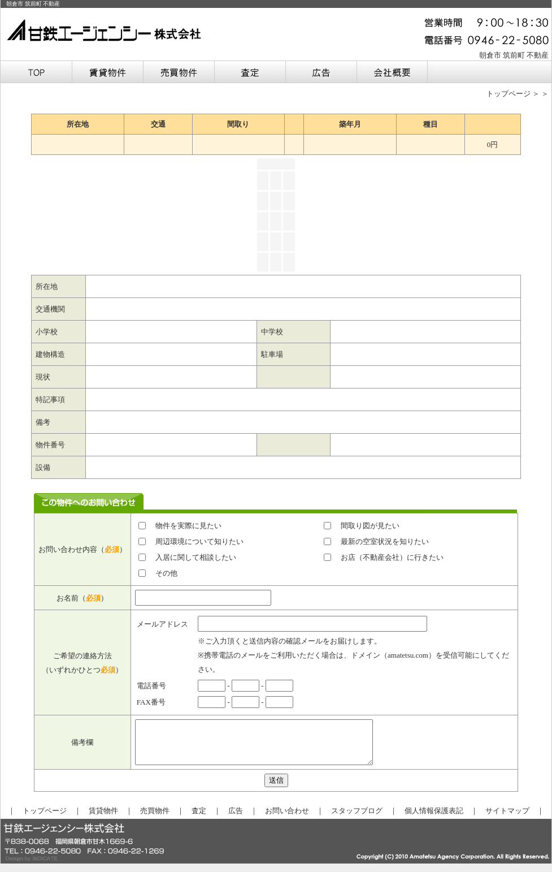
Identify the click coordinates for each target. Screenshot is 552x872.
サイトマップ (507, 819)
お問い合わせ (287, 819)
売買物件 (154, 819)
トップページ (508, 93)
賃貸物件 (103, 819)
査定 (199, 819)
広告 (235, 819)
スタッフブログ (357, 819)
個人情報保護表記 (434, 819)
